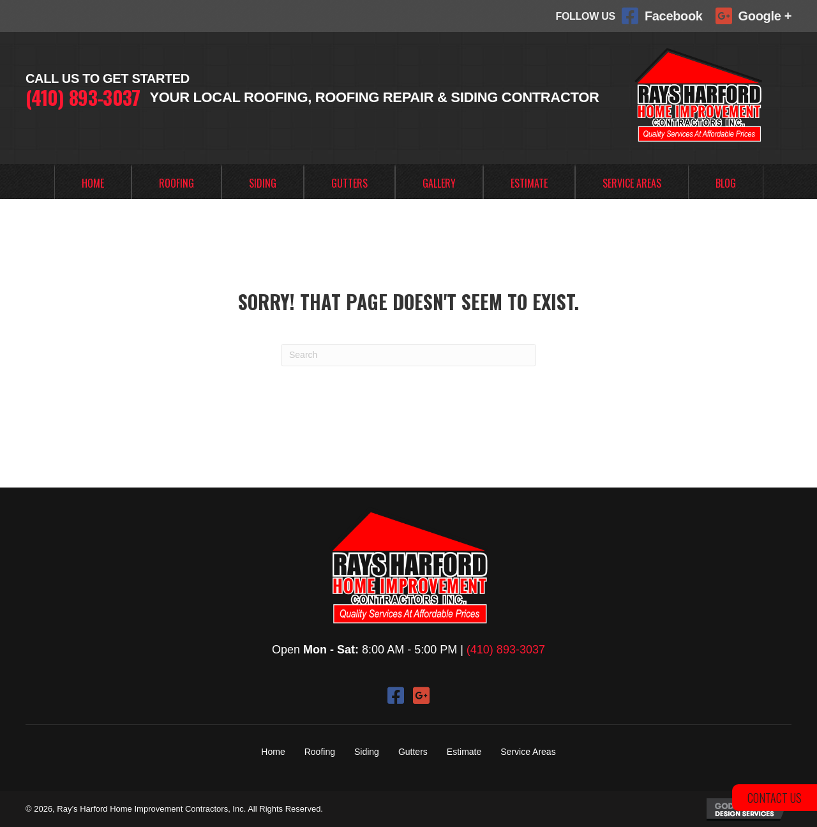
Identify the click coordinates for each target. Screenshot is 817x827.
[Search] (408, 355)
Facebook (674, 16)
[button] (395, 695)
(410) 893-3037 (83, 97)
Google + (764, 16)
